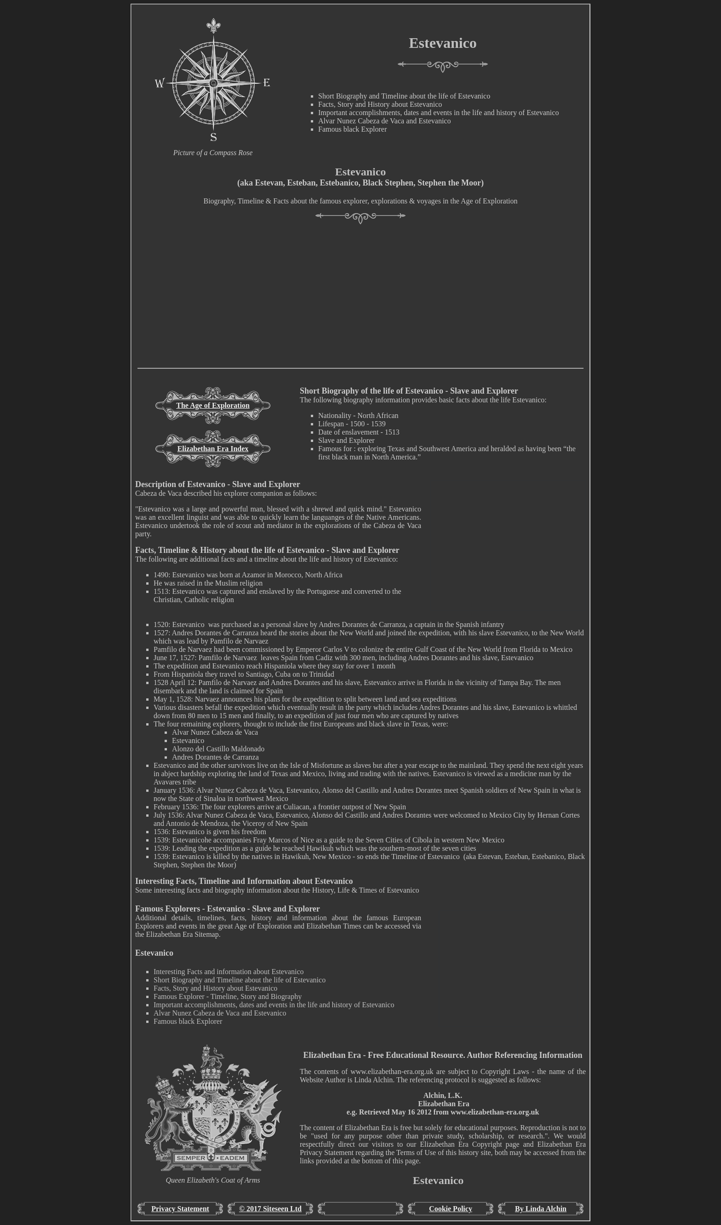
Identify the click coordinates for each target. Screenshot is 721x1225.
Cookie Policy (450, 1209)
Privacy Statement (180, 1209)
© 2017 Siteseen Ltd (270, 1209)
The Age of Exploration (213, 405)
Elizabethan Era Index (213, 449)
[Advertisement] (360, 303)
